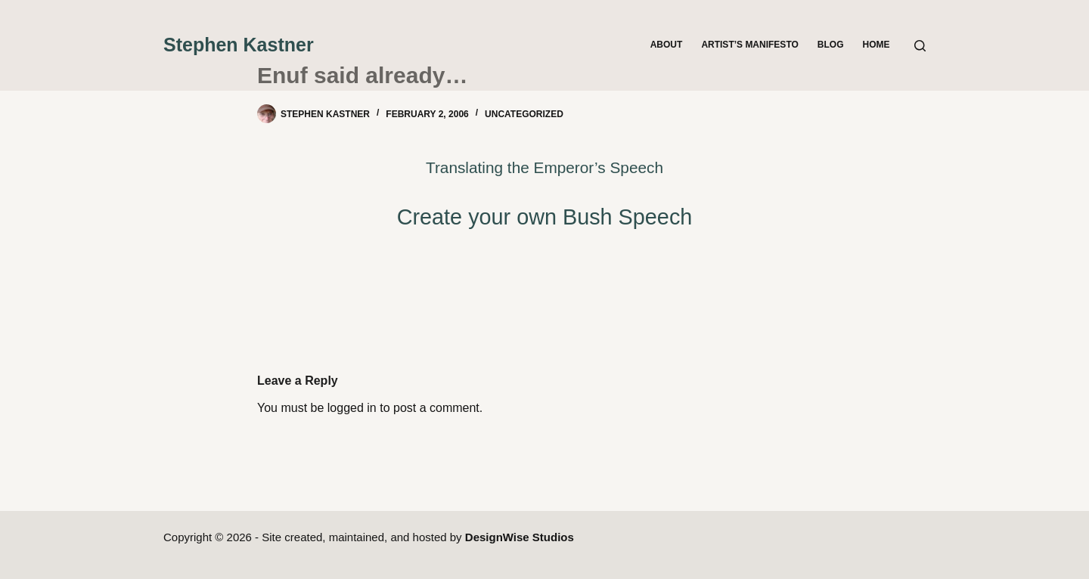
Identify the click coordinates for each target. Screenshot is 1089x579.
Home (876, 44)
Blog (831, 44)
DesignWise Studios (519, 537)
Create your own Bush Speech (545, 217)
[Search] (920, 45)
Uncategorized (524, 114)
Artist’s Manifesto (749, 44)
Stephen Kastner (238, 44)
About (666, 44)
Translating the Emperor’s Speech (544, 167)
